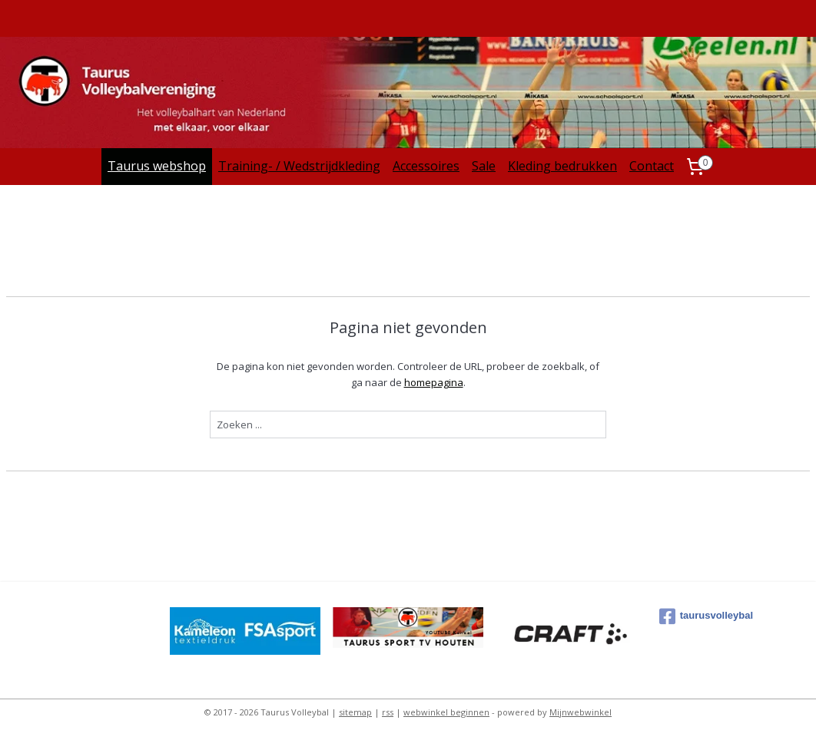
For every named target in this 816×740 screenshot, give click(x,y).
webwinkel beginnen (446, 712)
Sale (484, 165)
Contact (651, 165)
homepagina (433, 382)
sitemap (355, 712)
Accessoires (426, 165)
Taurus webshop (157, 165)
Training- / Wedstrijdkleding (299, 165)
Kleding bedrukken (562, 165)
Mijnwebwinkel (580, 712)
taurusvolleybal (706, 616)
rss (387, 712)
